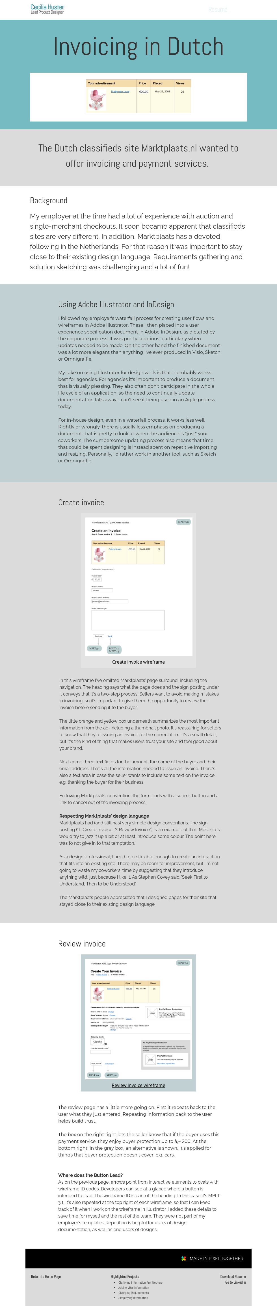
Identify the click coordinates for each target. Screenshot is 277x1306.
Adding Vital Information (133, 1287)
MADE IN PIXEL (216, 1258)
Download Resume (233, 1276)
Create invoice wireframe (138, 662)
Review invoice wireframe (138, 1085)
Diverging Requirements (133, 1292)
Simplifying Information (133, 1298)
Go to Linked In (235, 1282)
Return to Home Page (46, 1276)
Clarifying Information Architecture (140, 1282)
